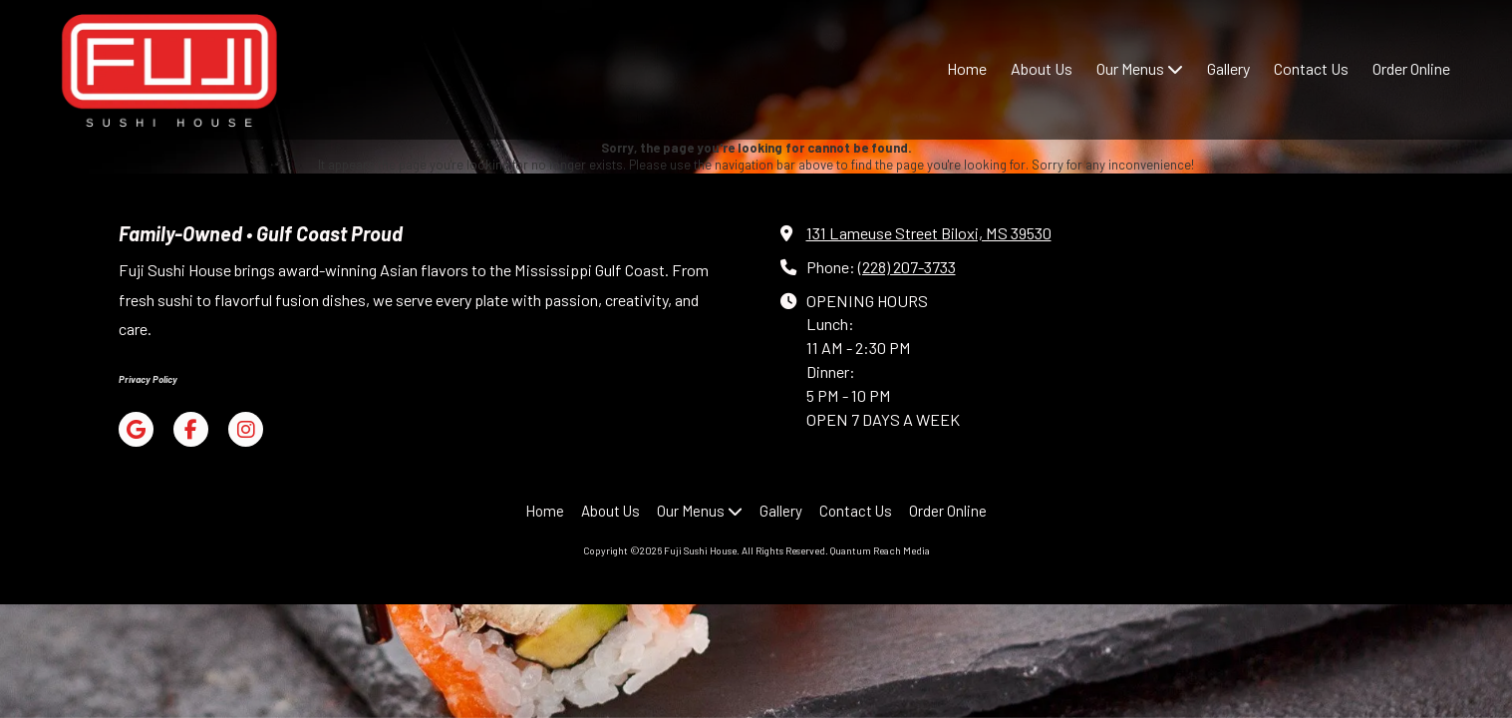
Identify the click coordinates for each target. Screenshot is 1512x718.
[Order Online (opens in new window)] (1411, 70)
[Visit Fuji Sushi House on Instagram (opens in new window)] (245, 429)
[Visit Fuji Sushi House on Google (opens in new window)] (136, 429)
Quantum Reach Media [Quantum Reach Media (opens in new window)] (880, 550)
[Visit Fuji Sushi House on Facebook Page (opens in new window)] (190, 429)
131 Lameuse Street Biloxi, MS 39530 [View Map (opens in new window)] (929, 232)
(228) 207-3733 (907, 266)
